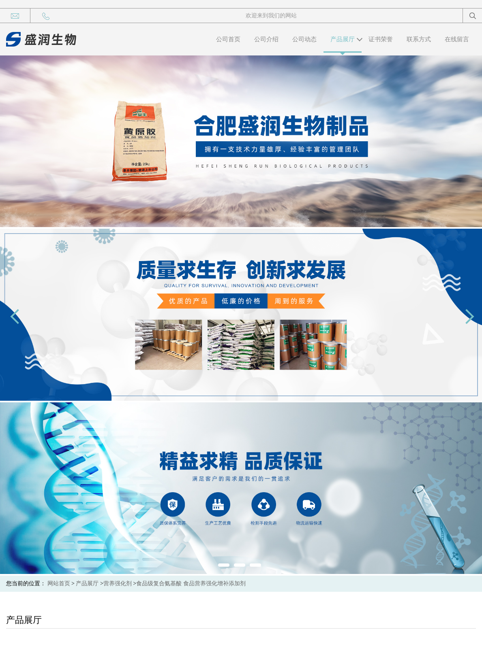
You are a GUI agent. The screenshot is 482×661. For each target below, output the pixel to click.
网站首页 (58, 583)
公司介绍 (266, 39)
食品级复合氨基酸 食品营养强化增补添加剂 (191, 583)
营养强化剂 (117, 583)
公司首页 (228, 39)
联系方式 (419, 39)
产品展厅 (342, 39)
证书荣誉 (380, 39)
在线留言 (457, 39)
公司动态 (304, 39)
